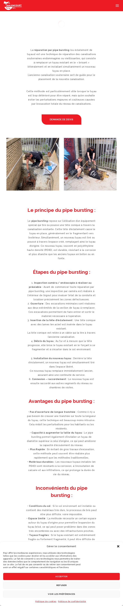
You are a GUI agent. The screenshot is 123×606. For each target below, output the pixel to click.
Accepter (61, 576)
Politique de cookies (45, 601)
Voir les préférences (61, 594)
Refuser (61, 585)
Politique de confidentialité (72, 601)
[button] (118, 546)
